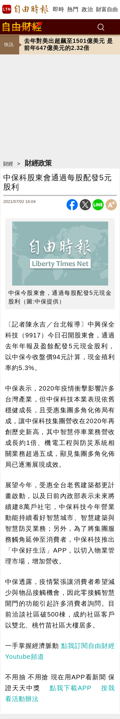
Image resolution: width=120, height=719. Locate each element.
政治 (87, 9)
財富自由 (106, 9)
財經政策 (38, 163)
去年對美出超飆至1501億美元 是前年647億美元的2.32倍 (68, 44)
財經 (8, 163)
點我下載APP (70, 687)
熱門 (72, 9)
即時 (58, 9)
